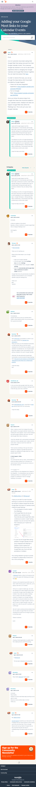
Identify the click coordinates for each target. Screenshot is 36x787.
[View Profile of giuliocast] (13, 311)
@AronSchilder (16, 247)
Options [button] (9, 49)
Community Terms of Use (16, 782)
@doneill (16, 575)
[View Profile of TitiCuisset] (14, 243)
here (27, 74)
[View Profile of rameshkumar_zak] (14, 380)
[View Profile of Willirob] (13, 121)
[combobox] (18, 37)
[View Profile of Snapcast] (12, 424)
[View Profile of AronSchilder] (13, 215)
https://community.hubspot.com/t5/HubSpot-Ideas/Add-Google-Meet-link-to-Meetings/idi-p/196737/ (23, 360)
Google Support (15, 721)
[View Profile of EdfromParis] (15, 672)
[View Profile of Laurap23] (15, 570)
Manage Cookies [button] (25, 785)
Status (8, 785)
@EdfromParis (17, 496)
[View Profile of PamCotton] (14, 334)
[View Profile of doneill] (9, 52)
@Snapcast (26, 496)
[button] (32, 52)
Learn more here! (21, 298)
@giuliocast (17, 338)
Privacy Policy (4, 782)
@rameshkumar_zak (19, 404)
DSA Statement (15, 785)
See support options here (18, 10)
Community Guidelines (29, 782)
